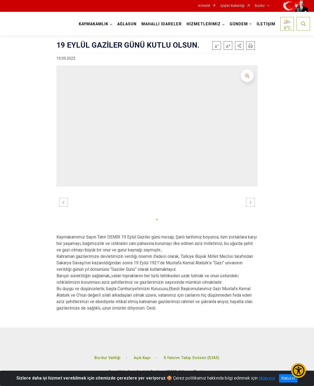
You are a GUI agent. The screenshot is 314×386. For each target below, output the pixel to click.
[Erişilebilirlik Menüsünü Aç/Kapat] (298, 370)
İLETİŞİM (266, 24)
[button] (239, 45)
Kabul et (288, 378)
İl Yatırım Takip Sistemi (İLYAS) (191, 358)
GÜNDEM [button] (239, 24)
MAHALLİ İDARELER (161, 24)
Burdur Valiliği (107, 358)
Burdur (260, 6)
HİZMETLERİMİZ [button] (204, 24)
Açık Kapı (142, 358)
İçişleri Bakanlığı (232, 6)
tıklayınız (267, 378)
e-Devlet (204, 6)
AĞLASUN (127, 24)
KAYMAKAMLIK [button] (93, 24)
